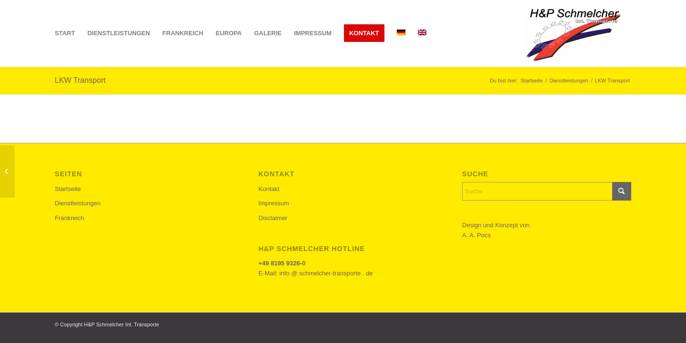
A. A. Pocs (476, 235)
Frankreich (69, 218)
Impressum (274, 203)
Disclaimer (273, 218)
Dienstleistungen (78, 203)
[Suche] (546, 191)
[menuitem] (65, 33)
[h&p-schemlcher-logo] (572, 33)
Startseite (68, 188)
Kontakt (269, 188)
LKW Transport (80, 80)
